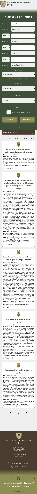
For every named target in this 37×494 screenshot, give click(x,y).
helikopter (11, 237)
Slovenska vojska (13, 301)
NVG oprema (24, 162)
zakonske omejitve (12, 303)
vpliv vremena (11, 352)
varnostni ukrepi (7, 239)
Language (18, 83)
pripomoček (19, 353)
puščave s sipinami (28, 159)
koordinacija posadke (14, 162)
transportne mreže (29, 237)
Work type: (18, 71)
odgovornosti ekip (14, 240)
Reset (18, 127)
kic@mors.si (19, 456)
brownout (5, 162)
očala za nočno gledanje (22, 158)
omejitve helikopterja (17, 239)
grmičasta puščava (8, 161)
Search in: (18, 95)
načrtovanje (26, 353)
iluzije (6, 163)
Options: (18, 107)
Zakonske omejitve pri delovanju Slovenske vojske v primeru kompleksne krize (18, 258)
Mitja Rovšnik (10, 375)
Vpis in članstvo (20, 466)
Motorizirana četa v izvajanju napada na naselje (18, 371)
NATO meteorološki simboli (22, 352)
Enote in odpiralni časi (20, 463)
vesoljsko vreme (12, 353)
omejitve (16, 159)
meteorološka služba (20, 350)
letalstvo (32, 352)
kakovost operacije (24, 240)
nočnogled (12, 158)
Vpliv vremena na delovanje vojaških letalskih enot (18, 320)
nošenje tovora (19, 237)
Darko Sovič (9, 191)
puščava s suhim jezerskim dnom (24, 161)
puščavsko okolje (7, 159)
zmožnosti (15, 402)
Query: (4, 24)
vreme (11, 350)
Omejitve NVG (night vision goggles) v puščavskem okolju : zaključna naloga (18, 150)
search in (5, 29)
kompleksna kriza (24, 301)
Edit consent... (19, 491)
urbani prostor (24, 401)
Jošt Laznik (9, 155)
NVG (20, 159)
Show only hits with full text (21, 112)
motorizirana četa (14, 401)
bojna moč (9, 402)
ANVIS (32, 158)
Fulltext (7, 168)
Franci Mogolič (10, 262)
